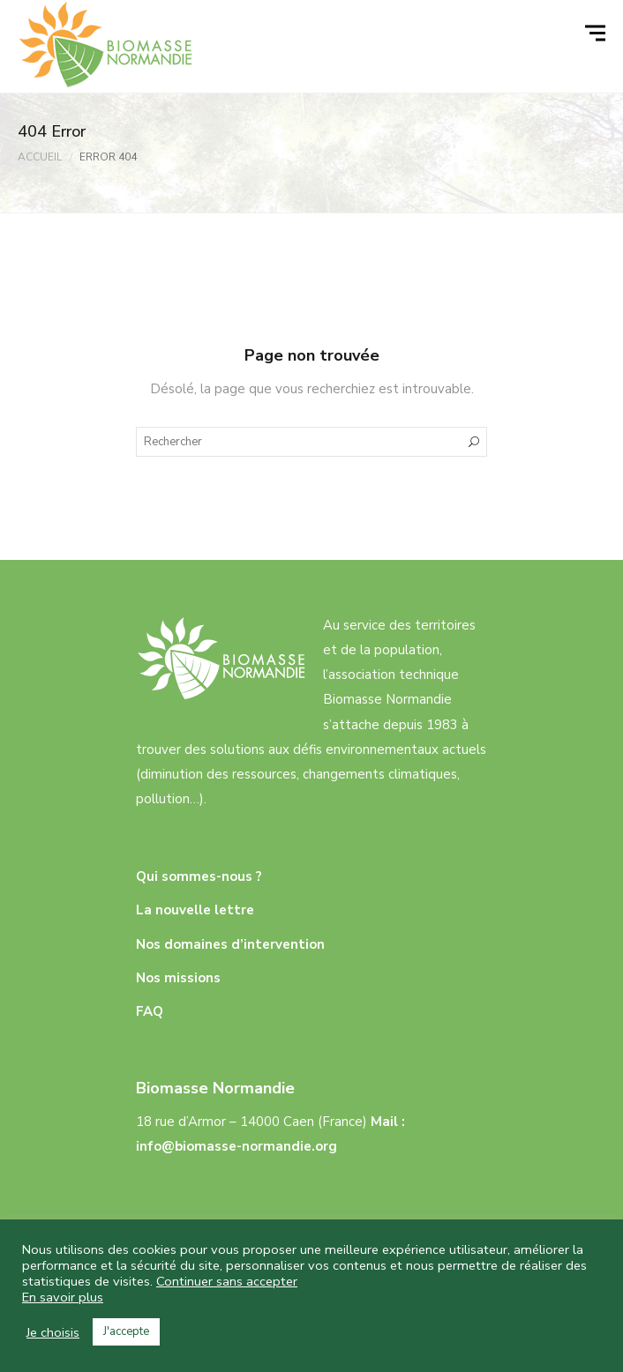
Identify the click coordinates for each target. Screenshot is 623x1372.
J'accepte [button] (126, 1331)
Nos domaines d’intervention (230, 944)
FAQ (149, 1011)
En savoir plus (62, 1297)
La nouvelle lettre (195, 910)
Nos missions (178, 978)
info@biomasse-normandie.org (236, 1146)
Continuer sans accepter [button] (226, 1281)
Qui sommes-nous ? (199, 876)
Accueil (40, 157)
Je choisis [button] (52, 1332)
